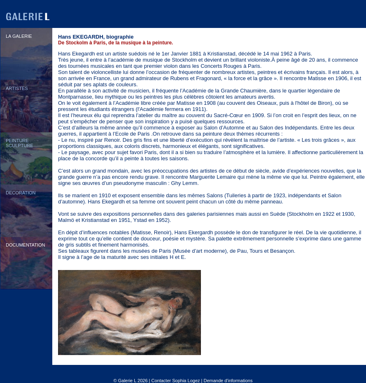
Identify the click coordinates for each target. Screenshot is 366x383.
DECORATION (21, 192)
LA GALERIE (19, 36)
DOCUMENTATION (25, 244)
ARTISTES (17, 88)
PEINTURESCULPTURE (19, 143)
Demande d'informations (228, 380)
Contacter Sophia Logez (175, 380)
